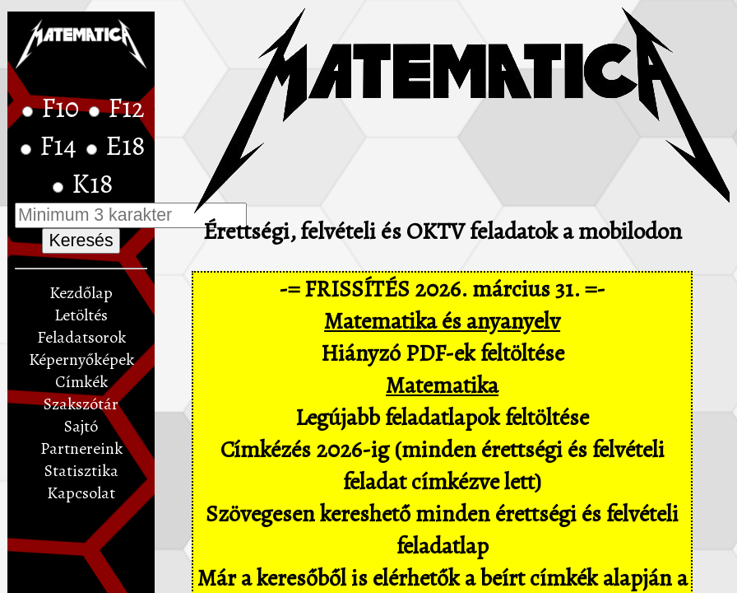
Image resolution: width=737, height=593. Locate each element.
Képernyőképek (81, 359)
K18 (93, 184)
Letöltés (81, 315)
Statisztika (81, 471)
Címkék (81, 382)
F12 (126, 108)
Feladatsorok (81, 337)
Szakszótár (81, 404)
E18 (125, 146)
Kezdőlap (81, 293)
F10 (63, 108)
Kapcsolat (81, 493)
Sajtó (81, 426)
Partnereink (81, 448)
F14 (60, 146)
